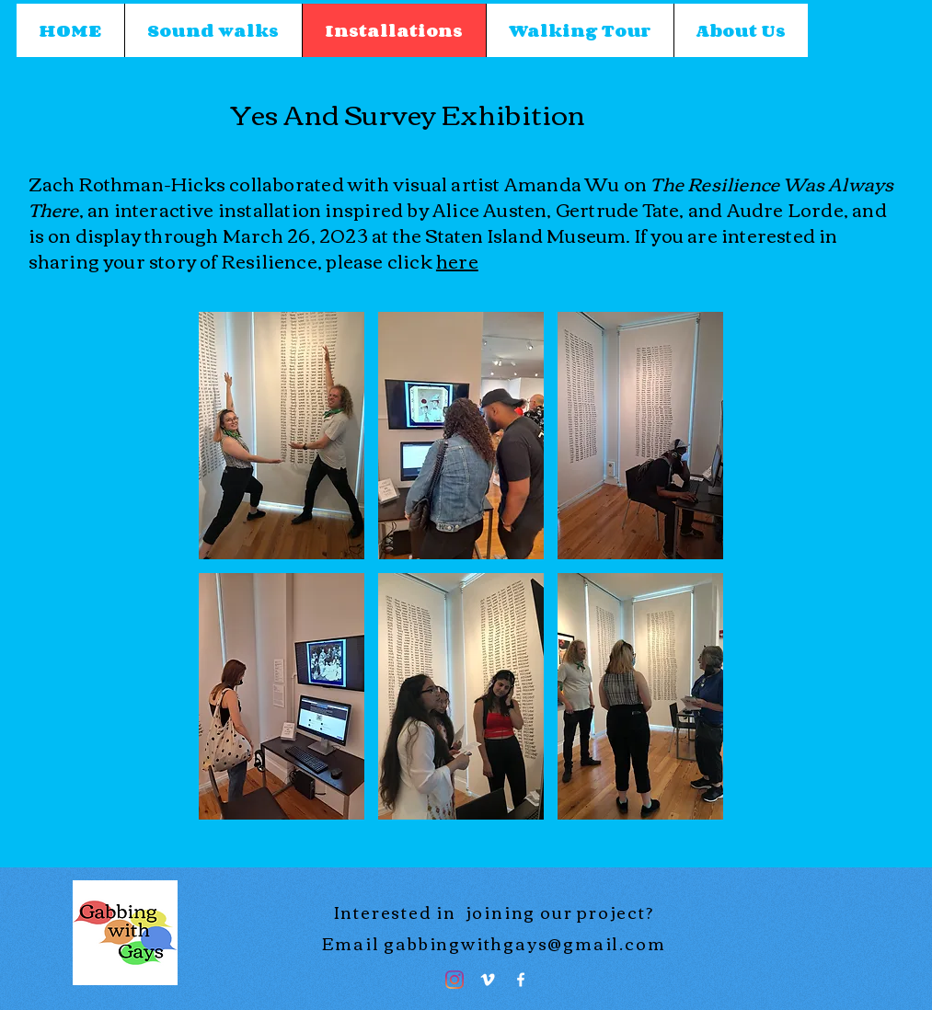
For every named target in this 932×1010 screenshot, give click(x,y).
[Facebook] (521, 979)
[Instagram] (454, 979)
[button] (281, 435)
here (457, 260)
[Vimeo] (487, 979)
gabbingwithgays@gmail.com (524, 942)
